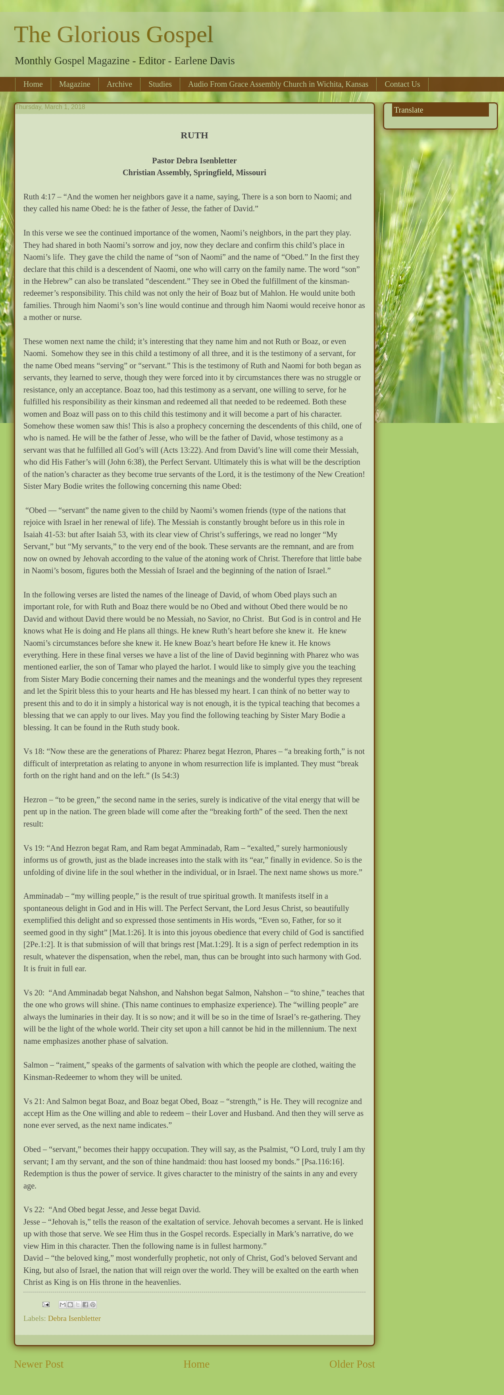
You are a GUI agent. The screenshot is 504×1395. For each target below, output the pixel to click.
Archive (119, 84)
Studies (160, 84)
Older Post (352, 1364)
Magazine (74, 84)
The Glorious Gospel (114, 34)
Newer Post (38, 1364)
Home (33, 84)
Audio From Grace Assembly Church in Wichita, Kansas (278, 84)
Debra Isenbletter (74, 1318)
